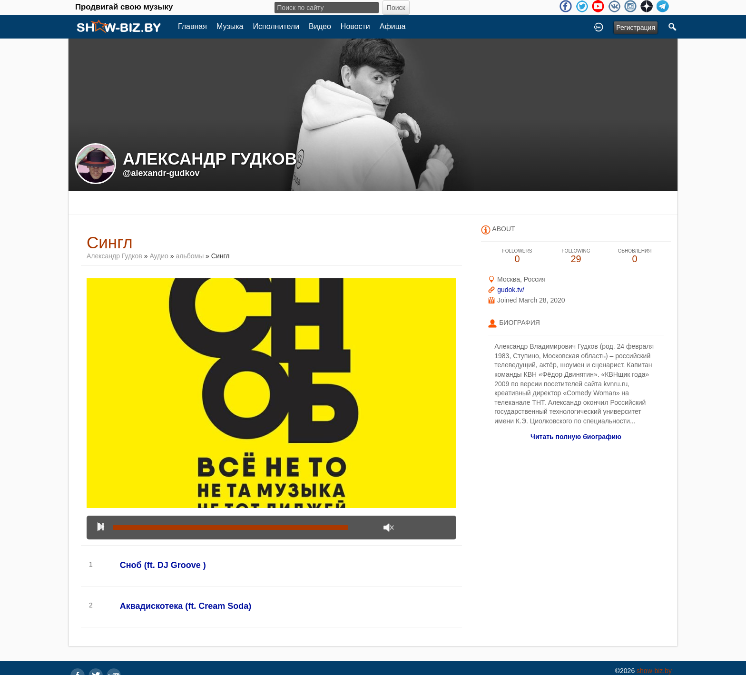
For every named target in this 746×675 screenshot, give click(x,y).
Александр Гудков (114, 256)
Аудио (158, 256)
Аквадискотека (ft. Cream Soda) (186, 606)
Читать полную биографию (575, 436)
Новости (355, 26)
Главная (192, 26)
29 (576, 256)
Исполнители (276, 26)
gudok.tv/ (510, 289)
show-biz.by (654, 671)
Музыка (230, 26)
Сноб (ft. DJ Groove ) (163, 565)
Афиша (393, 26)
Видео (320, 26)
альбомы (190, 256)
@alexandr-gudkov (161, 173)
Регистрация (635, 27)
